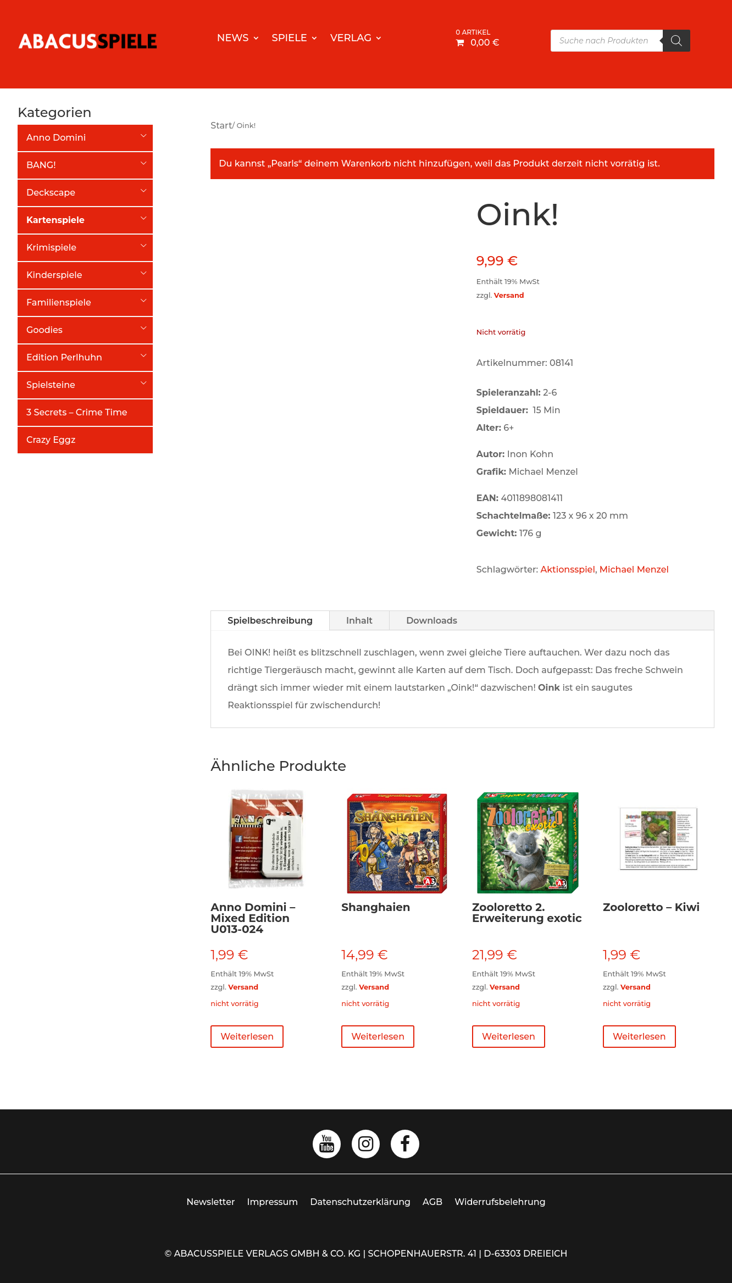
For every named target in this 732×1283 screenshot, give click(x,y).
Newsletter (210, 1202)
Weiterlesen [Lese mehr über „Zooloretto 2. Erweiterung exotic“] (508, 1036)
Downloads (431, 620)
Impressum (272, 1202)
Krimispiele (51, 247)
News (233, 39)
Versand (509, 295)
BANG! (41, 165)
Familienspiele (58, 302)
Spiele (289, 39)
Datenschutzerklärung (360, 1202)
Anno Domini (56, 137)
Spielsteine (50, 385)
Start (221, 125)
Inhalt (359, 620)
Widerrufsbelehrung (500, 1202)
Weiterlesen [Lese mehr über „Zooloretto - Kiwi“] (639, 1036)
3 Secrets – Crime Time (76, 412)
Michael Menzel (634, 569)
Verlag (350, 39)
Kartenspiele (55, 220)
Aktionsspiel (568, 569)
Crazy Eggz (50, 440)
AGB (432, 1202)
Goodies (44, 330)
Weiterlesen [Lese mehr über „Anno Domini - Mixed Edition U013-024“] (247, 1036)
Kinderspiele (54, 275)
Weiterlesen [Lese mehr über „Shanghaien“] (377, 1036)
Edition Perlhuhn (64, 357)
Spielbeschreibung (270, 620)
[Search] (676, 41)
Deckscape (50, 192)
